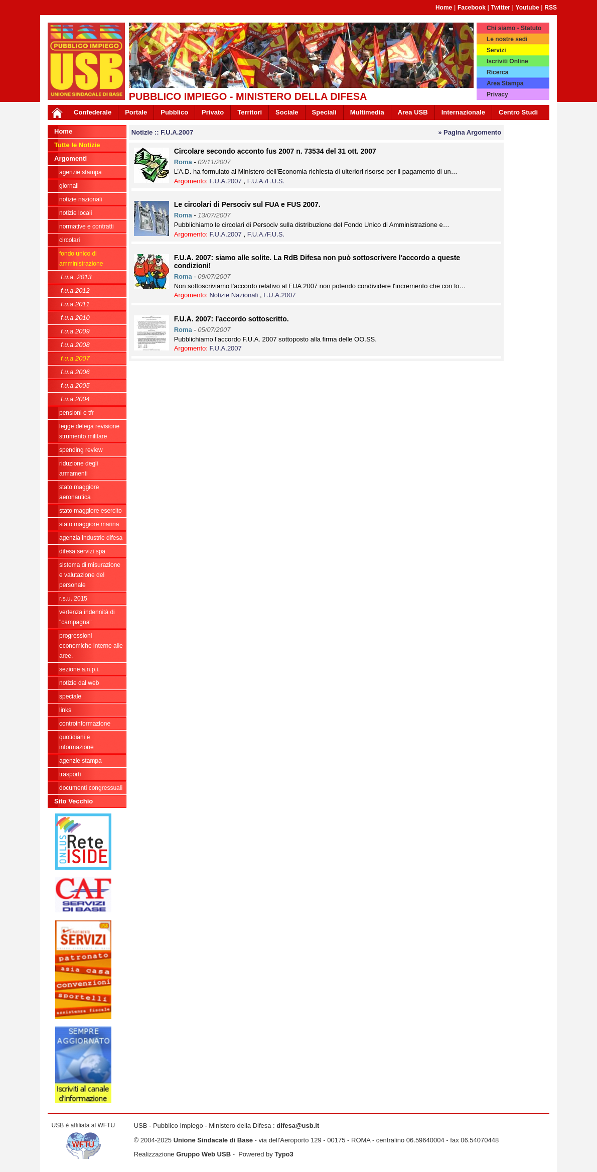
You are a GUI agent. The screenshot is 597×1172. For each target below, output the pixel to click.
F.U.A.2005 (75, 385)
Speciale (70, 696)
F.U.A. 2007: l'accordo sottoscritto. (231, 319)
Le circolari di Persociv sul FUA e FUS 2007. (247, 204)
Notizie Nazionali (80, 199)
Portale (136, 112)
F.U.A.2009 (75, 331)
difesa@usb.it (297, 1125)
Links (65, 710)
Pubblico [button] (174, 112)
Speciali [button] (324, 112)
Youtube (527, 7)
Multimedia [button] (367, 112)
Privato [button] (213, 112)
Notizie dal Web (79, 682)
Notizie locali (75, 212)
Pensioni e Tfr (76, 412)
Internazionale (463, 112)
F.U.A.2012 (75, 290)
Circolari (69, 240)
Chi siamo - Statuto (514, 28)
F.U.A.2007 (75, 358)
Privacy (497, 94)
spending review (81, 449)
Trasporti (70, 774)
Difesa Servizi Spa (82, 551)
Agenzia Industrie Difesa (90, 537)
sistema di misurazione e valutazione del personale (89, 575)
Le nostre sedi (507, 39)
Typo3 (283, 1154)
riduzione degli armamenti (78, 468)
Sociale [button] (286, 112)
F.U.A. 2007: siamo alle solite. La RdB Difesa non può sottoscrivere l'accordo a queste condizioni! (317, 261)
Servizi (496, 50)
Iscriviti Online (507, 61)
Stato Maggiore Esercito (90, 510)
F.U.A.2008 (75, 344)
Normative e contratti (86, 226)
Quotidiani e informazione (76, 742)
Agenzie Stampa (80, 760)
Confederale (92, 112)
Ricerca (497, 72)
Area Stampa (505, 83)
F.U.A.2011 (75, 304)
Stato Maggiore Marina (89, 524)
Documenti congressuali (90, 787)
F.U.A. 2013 (76, 277)
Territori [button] (249, 112)
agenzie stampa (80, 172)
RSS (550, 7)
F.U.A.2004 (75, 399)
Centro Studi (518, 112)
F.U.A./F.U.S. (265, 181)
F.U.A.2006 (75, 372)
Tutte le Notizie (77, 145)
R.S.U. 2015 (73, 598)
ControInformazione (84, 723)
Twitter (500, 7)
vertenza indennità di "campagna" (87, 617)
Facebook (472, 7)
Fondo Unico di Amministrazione (81, 258)
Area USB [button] (413, 112)
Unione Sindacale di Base (213, 1140)
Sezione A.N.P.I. (79, 669)
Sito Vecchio (73, 801)
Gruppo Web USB (203, 1154)
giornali (69, 185)
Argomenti (70, 158)
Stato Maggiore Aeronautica (79, 492)
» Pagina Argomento (469, 132)
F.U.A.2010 (75, 317)
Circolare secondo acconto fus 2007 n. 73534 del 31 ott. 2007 (275, 151)
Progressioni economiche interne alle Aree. (91, 645)
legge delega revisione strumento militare (89, 431)
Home (443, 7)
